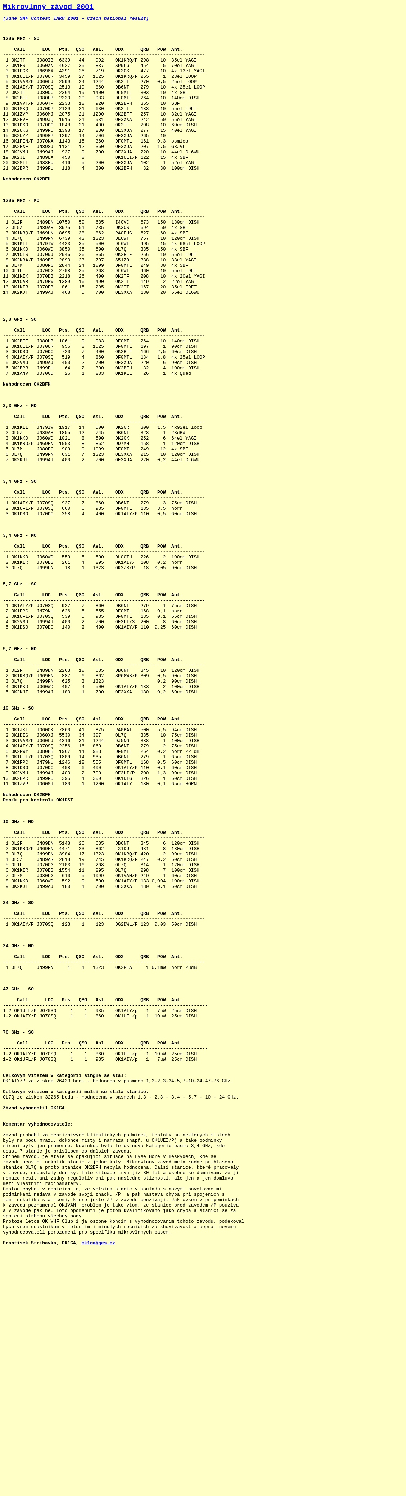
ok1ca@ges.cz (98, 1488)
